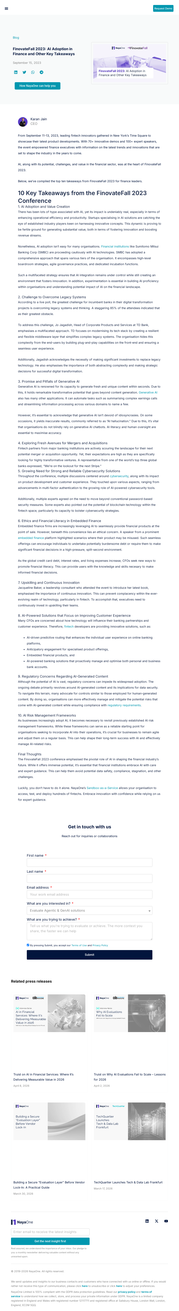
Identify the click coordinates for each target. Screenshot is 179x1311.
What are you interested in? (49, 903)
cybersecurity (119, 476)
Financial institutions (115, 246)
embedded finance (31, 538)
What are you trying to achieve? (52, 919)
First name (35, 855)
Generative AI (148, 392)
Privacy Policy (100, 945)
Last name (35, 871)
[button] (6, 8)
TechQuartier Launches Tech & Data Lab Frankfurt (128, 1182)
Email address (38, 887)
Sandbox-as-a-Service (102, 788)
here (85, 1285)
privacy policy (126, 1291)
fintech (69, 626)
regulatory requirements (124, 705)
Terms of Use (79, 945)
